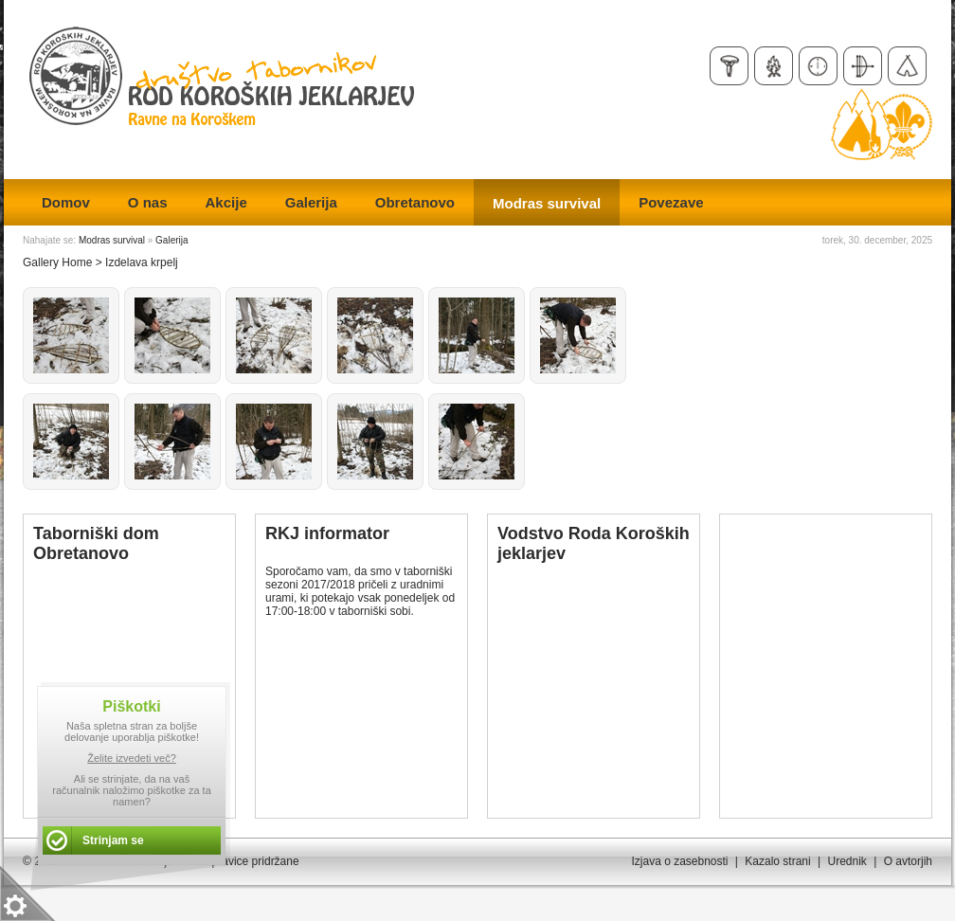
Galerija (171, 240)
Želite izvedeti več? (131, 758)
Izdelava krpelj (141, 262)
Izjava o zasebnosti (679, 861)
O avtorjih (908, 861)
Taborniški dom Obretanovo (96, 543)
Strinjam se (113, 840)
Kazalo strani (777, 861)
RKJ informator (327, 533)
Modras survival (112, 240)
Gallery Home (57, 262)
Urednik (846, 861)
